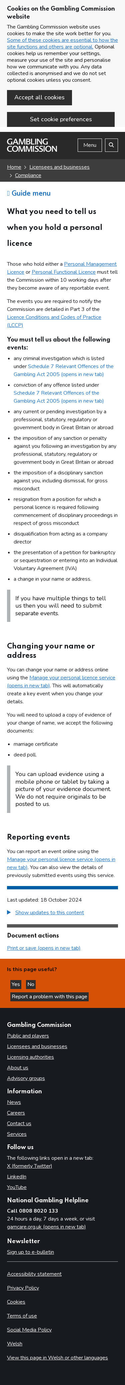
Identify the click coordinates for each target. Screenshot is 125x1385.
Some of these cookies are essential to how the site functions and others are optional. (62, 43)
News (14, 1102)
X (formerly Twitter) (29, 1166)
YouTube (17, 1187)
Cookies (16, 1302)
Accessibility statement (34, 1274)
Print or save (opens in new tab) (44, 948)
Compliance (28, 175)
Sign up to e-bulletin (30, 1252)
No (31, 984)
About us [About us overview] (17, 1067)
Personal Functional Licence (64, 272)
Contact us (19, 1123)
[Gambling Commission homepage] (32, 150)
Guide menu (29, 193)
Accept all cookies (39, 97)
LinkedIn (16, 1176)
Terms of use (22, 1316)
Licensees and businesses (59, 167)
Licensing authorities (30, 1057)
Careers (16, 1113)
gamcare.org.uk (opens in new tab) (46, 1227)
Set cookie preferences (61, 119)
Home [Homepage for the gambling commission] (14, 167)
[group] (62, 913)
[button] (45, 912)
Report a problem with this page (49, 996)
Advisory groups (26, 1078)
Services (17, 1134)
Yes (16, 984)
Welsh (14, 1343)
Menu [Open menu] (89, 145)
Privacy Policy (23, 1288)
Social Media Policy (29, 1330)
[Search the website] (111, 145)
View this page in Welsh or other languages (57, 1357)
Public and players (28, 1035)
